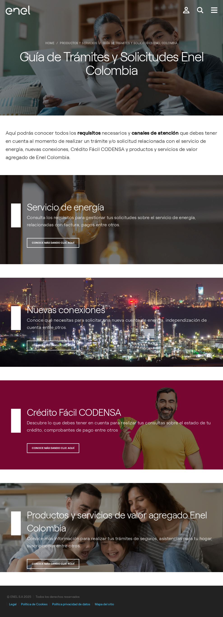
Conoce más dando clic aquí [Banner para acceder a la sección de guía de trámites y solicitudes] (53, 242)
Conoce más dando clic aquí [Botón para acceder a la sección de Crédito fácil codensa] (53, 448)
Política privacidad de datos (71, 604)
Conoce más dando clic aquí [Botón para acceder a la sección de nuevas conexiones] (53, 345)
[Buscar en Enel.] (200, 10)
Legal (12, 604)
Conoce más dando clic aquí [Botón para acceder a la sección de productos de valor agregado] (53, 563)
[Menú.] (214, 10)
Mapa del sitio (104, 604)
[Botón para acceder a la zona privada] (186, 10)
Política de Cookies (34, 604)
